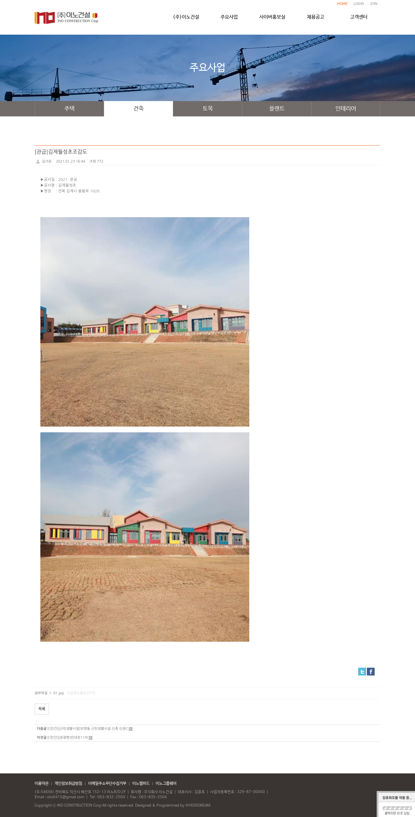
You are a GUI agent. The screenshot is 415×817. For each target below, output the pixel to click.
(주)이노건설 (186, 19)
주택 (69, 108)
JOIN (374, 4)
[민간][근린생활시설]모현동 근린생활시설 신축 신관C (88, 728)
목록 (41, 709)
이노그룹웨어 (166, 783)
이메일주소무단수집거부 (107, 783)
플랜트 (277, 108)
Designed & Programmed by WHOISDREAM (172, 805)
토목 (208, 108)
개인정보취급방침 (68, 783)
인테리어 (345, 108)
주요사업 (229, 19)
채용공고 (315, 19)
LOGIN (359, 4)
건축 (138, 108)
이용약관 (41, 783)
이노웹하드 (141, 783)
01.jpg (58, 693)
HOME (342, 4)
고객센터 (359, 19)
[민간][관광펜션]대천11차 (68, 737)
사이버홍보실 (272, 19)
